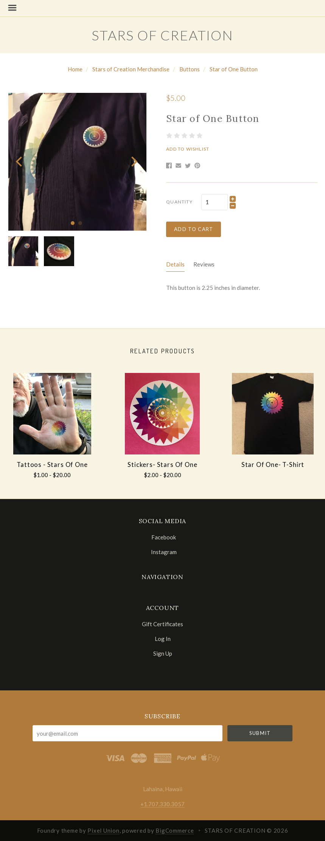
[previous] (19, 161)
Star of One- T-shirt (273, 464)
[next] (133, 161)
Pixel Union (103, 830)
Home (75, 69)
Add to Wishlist (187, 149)
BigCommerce (175, 830)
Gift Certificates (162, 624)
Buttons (189, 69)
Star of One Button (234, 69)
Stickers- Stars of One (162, 464)
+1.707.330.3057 (162, 804)
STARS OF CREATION (162, 35)
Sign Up (162, 653)
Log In (163, 638)
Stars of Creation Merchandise (130, 69)
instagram (163, 551)
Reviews (204, 264)
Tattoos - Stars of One (52, 464)
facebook (162, 537)
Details (175, 264)
